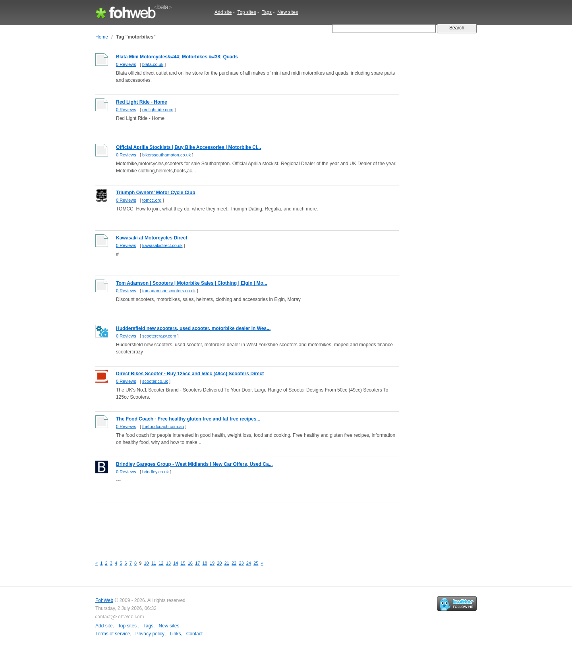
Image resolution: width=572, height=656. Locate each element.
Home (101, 37)
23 (241, 563)
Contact (194, 634)
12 (160, 563)
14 (175, 563)
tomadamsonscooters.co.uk (169, 290)
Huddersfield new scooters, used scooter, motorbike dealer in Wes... (193, 328)
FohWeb (104, 600)
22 (234, 563)
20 (219, 563)
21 (226, 563)
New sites (287, 12)
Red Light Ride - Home (141, 102)
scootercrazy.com (159, 336)
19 (212, 563)
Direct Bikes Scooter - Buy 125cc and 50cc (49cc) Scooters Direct (190, 373)
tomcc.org (151, 200)
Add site (223, 12)
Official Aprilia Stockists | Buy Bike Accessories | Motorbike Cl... (188, 147)
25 (255, 563)
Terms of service (112, 634)
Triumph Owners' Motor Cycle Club (155, 192)
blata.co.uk (152, 64)
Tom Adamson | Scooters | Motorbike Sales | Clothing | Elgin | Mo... (191, 283)
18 (205, 563)
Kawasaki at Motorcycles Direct (151, 238)
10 (146, 563)
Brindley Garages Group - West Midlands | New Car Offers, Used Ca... (194, 464)
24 (248, 563)
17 (197, 563)
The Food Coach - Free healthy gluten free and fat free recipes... (188, 419)
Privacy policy (149, 634)
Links (175, 634)
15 (182, 563)
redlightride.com (157, 109)
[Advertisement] (240, 525)
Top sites (246, 12)
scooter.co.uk (155, 381)
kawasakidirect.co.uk (162, 245)
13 (168, 563)
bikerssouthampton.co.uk (166, 154)
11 (153, 563)
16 (190, 563)
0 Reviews (126, 64)
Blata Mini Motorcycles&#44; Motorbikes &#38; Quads (177, 57)
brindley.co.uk (155, 471)
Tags (267, 12)
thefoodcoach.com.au (163, 426)
